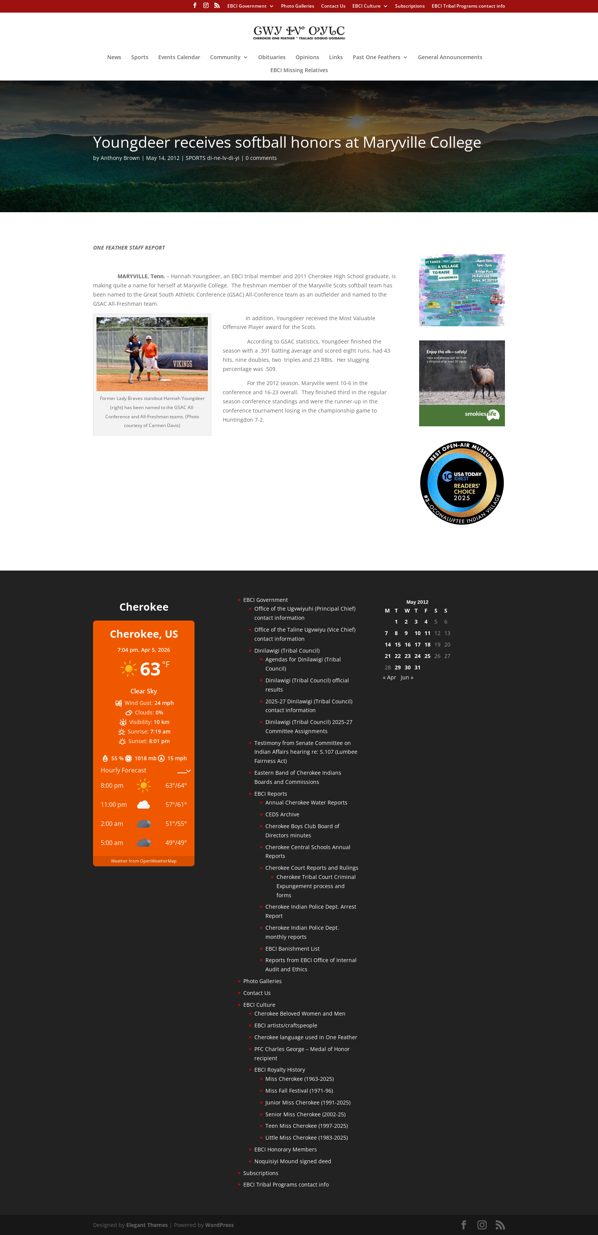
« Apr (389, 677)
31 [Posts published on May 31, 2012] (418, 667)
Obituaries (272, 58)
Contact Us (333, 6)
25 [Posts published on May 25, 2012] (427, 655)
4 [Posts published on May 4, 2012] (426, 621)
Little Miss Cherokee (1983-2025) (306, 1137)
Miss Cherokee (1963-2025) (299, 1078)
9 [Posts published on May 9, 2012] (406, 633)
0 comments (261, 157)
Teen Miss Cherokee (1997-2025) (306, 1125)
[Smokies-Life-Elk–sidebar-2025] (462, 424)
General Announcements (450, 58)
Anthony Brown (120, 157)
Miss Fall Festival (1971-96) (299, 1090)
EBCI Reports (270, 793)
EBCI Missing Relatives (299, 71)
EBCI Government (247, 6)
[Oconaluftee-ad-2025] (462, 523)
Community (225, 58)
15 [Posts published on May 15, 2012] (398, 644)
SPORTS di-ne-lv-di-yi (213, 157)
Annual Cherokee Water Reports (306, 802)
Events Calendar (179, 58)
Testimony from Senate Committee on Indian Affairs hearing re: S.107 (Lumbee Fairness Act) (305, 752)
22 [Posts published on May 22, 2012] (398, 655)
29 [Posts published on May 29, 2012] (398, 667)
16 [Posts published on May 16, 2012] (408, 644)
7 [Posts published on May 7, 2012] (386, 633)
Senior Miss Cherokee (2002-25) (305, 1114)
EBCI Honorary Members (285, 1149)
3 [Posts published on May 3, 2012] (416, 621)
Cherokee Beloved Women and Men (300, 1013)
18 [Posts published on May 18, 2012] (427, 644)
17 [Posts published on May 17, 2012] (418, 644)
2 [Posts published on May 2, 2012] (406, 621)
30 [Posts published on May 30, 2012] (408, 667)
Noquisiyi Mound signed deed (292, 1161)
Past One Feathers (376, 58)
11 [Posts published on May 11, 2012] (427, 633)
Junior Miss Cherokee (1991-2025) (307, 1102)
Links (336, 58)
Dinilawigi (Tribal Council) (287, 650)
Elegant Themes (147, 1225)
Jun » (407, 677)
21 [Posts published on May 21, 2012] (388, 655)
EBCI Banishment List (292, 948)
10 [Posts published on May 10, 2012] (418, 633)
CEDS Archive (282, 814)
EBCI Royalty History (279, 1069)
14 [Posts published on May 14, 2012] (388, 644)
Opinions (307, 58)
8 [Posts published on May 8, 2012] (396, 633)
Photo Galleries (297, 6)
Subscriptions (410, 6)
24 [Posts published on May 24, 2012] (418, 655)
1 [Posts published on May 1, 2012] (396, 621)
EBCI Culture (366, 6)
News (114, 58)
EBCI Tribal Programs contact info (468, 6)
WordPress (219, 1225)
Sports (139, 58)
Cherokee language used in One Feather (305, 1037)
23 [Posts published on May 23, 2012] (408, 655)
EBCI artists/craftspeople (285, 1025)
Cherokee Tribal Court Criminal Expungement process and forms (316, 886)
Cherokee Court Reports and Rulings (311, 867)
